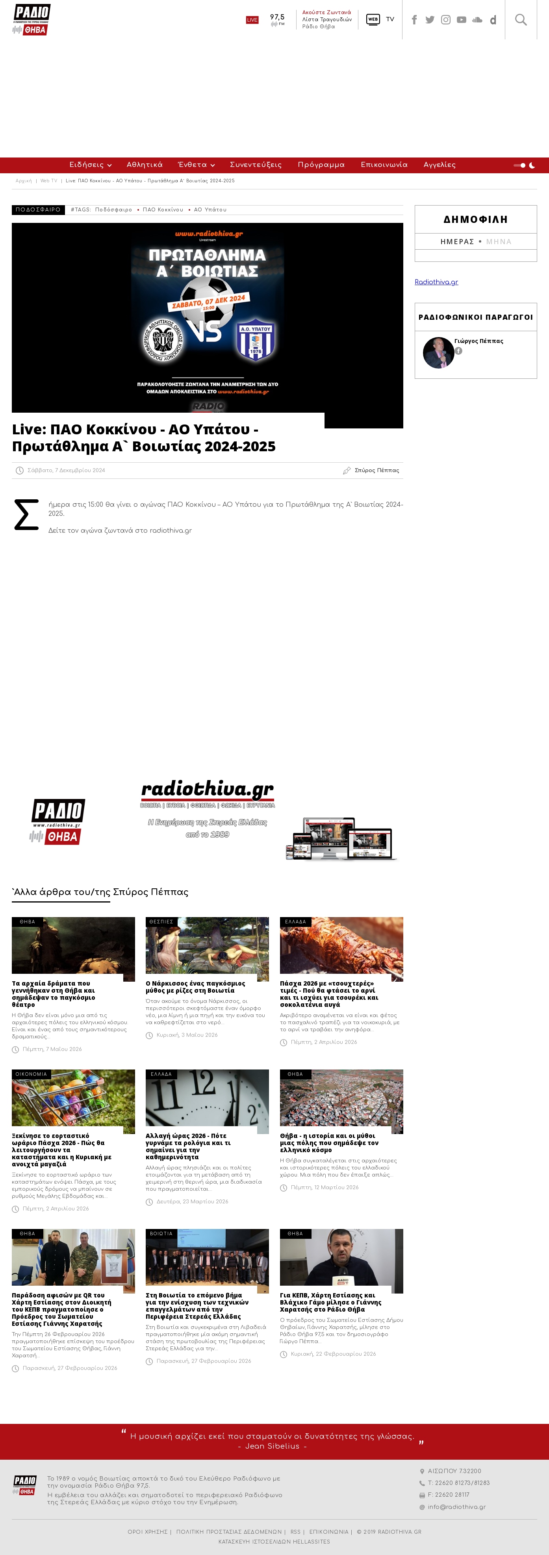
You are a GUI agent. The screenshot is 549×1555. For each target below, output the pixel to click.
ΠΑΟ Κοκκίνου (163, 210)
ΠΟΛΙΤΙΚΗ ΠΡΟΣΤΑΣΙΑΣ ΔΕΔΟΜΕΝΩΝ (229, 1532)
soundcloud (477, 20)
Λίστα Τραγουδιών (327, 19)
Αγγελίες (440, 165)
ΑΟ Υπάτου (210, 210)
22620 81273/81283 (462, 1483)
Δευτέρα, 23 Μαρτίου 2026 (192, 1202)
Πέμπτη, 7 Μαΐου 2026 (52, 1049)
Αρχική (24, 181)
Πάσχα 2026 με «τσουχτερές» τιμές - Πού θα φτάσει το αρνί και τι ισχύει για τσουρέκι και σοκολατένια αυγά (329, 993)
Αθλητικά (145, 165)
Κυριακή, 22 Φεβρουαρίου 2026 (333, 1354)
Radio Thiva (31, 19)
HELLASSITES (311, 1542)
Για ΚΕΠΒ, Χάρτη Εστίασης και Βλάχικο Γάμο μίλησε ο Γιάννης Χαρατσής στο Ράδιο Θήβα (331, 1302)
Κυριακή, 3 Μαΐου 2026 (187, 1035)
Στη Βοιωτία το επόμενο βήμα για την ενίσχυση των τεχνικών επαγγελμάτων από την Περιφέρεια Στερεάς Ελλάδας (197, 1305)
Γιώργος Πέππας (478, 341)
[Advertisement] (274, 98)
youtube (461, 20)
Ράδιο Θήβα (318, 27)
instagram (446, 20)
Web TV (49, 181)
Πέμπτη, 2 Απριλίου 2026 (324, 1042)
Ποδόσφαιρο (113, 210)
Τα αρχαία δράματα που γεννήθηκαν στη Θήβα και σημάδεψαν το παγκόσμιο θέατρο (53, 993)
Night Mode (525, 165)
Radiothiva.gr (436, 282)
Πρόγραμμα (321, 165)
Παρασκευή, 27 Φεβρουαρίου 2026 (70, 1368)
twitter (430, 20)
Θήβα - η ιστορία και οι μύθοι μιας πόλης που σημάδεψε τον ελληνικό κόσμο (329, 1143)
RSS (296, 1532)
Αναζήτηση (521, 20)
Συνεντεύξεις (256, 165)
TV (390, 19)
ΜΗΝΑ (499, 241)
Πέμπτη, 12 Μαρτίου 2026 (325, 1187)
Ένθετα (193, 165)
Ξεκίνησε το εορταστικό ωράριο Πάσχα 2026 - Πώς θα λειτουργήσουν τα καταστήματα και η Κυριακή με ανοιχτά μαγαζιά (61, 1150)
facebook (414, 20)
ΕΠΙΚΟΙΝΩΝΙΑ (329, 1532)
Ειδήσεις (86, 165)
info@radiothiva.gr (457, 1507)
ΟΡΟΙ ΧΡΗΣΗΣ (148, 1532)
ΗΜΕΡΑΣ (457, 241)
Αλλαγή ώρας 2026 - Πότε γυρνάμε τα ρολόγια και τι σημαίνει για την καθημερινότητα (188, 1146)
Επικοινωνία (384, 165)
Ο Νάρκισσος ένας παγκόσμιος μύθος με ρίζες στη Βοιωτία (195, 986)
